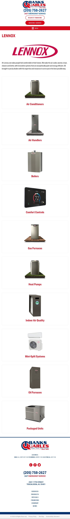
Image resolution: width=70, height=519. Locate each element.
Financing (35, 500)
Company (35, 503)
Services (35, 491)
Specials (35, 497)
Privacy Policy (32, 516)
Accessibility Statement (52, 516)
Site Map (41, 516)
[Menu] (35, 28)
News (35, 506)
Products (35, 494)
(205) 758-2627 (35, 10)
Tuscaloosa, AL (33, 484)
